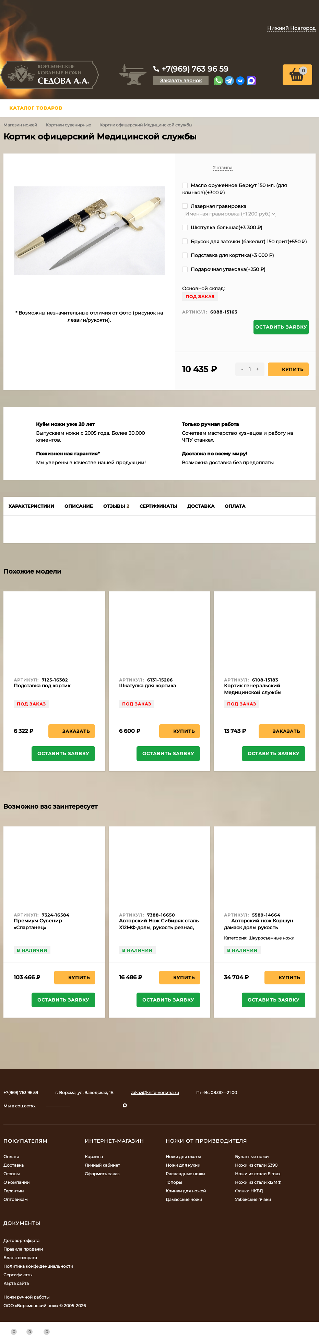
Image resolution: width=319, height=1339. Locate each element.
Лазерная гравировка (214, 206)
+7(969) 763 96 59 (195, 69)
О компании (16, 1182)
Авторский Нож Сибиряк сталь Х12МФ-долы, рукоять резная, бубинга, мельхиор (159, 927)
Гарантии (13, 1190)
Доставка (13, 1165)
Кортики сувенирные (68, 124)
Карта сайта (16, 1283)
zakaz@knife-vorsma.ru (155, 1092)
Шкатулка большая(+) (222, 227)
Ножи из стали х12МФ (258, 1182)
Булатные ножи (252, 1156)
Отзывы (11, 1173)
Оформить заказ (102, 1173)
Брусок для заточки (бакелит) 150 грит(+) (244, 241)
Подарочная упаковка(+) (223, 269)
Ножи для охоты (183, 1156)
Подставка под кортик (42, 686)
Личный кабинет (102, 1165)
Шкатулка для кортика (147, 686)
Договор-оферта (21, 1240)
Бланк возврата (20, 1257)
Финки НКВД (249, 1190)
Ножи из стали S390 (256, 1165)
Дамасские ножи (184, 1199)
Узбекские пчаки (253, 1199)
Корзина (94, 1156)
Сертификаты (17, 1274)
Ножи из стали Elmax (257, 1173)
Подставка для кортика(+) (228, 255)
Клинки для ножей (186, 1190)
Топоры (174, 1182)
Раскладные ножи (185, 1173)
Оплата (11, 1156)
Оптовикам (15, 1199)
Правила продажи (23, 1249)
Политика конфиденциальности (38, 1266)
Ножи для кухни (183, 1165)
